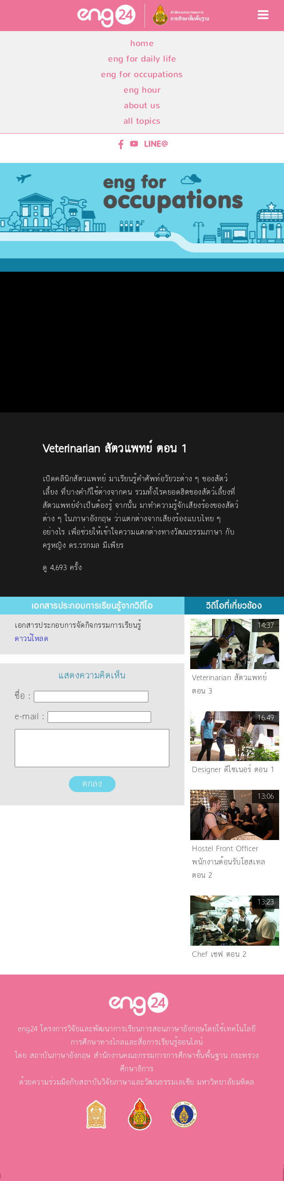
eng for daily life (142, 58)
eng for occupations (142, 74)
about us (142, 105)
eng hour (142, 89)
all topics (142, 121)
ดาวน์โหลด (31, 639)
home (142, 43)
